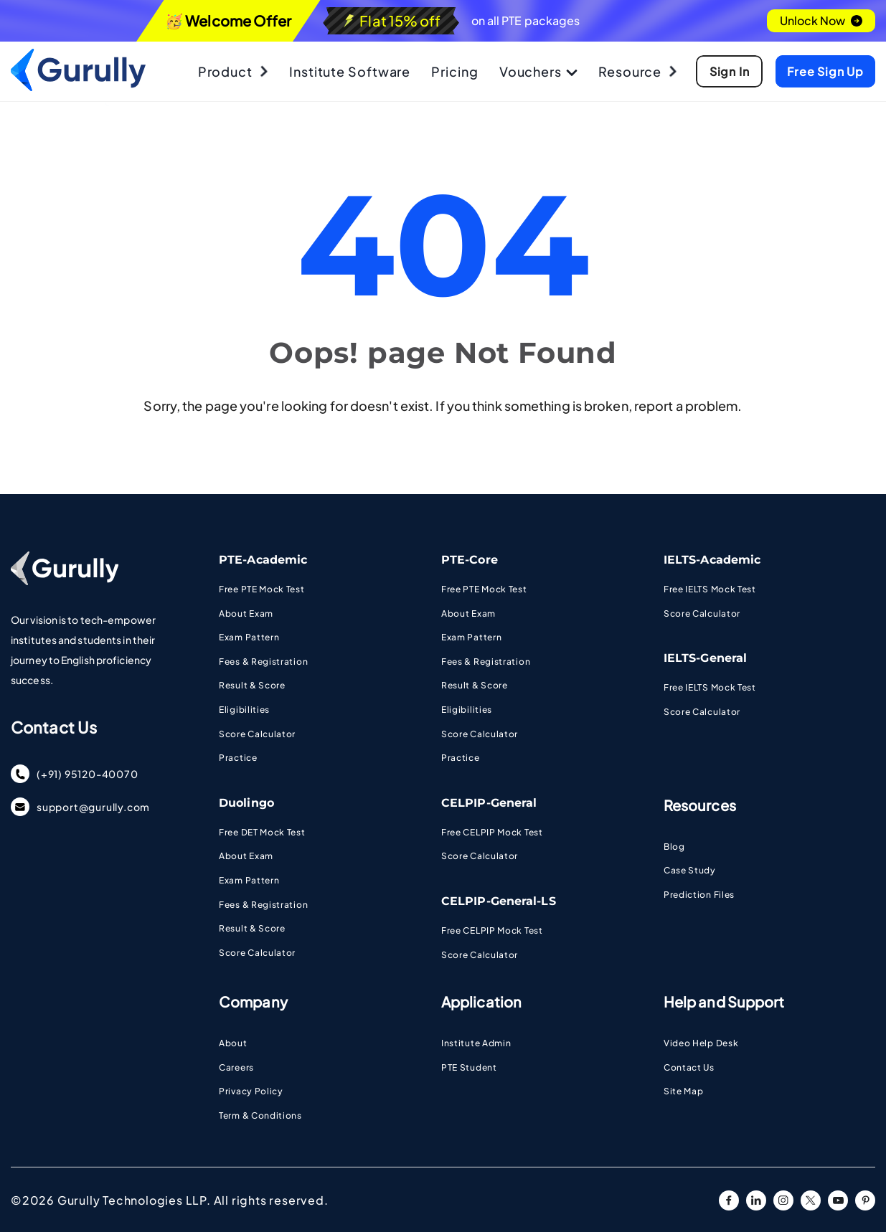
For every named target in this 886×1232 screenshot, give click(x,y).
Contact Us (689, 1067)
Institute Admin (476, 1043)
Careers (236, 1067)
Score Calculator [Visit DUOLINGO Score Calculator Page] (257, 952)
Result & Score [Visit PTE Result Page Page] (252, 685)
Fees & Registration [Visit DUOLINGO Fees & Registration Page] (263, 904)
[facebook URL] (729, 1200)
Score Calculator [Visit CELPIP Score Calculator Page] (479, 855)
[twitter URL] (811, 1200)
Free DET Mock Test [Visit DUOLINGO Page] (262, 832)
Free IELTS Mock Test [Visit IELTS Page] (710, 589)
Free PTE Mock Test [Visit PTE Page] (262, 589)
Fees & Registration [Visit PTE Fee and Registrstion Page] (263, 661)
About (233, 1043)
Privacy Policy (251, 1091)
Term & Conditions (260, 1115)
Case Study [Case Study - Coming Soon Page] (690, 870)
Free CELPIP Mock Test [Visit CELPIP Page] (492, 832)
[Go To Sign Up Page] (727, 71)
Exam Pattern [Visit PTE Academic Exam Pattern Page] (249, 637)
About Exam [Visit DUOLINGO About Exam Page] (246, 855)
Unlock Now (821, 20)
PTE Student (469, 1067)
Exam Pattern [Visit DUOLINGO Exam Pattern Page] (249, 880)
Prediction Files (699, 894)
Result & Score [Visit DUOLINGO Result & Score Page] (252, 928)
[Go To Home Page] (78, 86)
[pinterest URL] (865, 1200)
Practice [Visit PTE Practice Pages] (238, 757)
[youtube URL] (838, 1200)
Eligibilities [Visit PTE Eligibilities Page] (244, 709)
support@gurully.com (80, 806)
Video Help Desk (701, 1043)
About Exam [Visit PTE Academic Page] (246, 613)
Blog (674, 846)
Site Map (684, 1091)
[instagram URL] (783, 1200)
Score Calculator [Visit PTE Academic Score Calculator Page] (257, 734)
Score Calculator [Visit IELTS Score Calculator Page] (702, 613)
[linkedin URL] (756, 1200)
